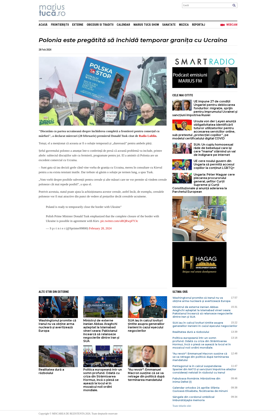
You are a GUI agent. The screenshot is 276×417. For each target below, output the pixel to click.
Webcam (231, 24)
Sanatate (169, 24)
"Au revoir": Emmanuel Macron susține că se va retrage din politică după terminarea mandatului (146, 375)
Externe (77, 24)
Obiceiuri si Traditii (100, 24)
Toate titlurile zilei (181, 406)
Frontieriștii (60, 24)
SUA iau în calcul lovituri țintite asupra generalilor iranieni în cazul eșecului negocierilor (146, 325)
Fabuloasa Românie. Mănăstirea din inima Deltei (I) (196, 380)
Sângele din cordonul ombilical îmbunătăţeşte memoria (193, 398)
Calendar (123, 24)
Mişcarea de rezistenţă (72, 10)
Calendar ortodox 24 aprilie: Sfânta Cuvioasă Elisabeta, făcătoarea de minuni (200, 389)
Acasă (43, 24)
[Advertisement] (100, 259)
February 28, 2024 (100, 228)
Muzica (184, 24)
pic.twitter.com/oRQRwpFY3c (119, 221)
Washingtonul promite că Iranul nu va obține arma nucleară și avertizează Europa (57, 325)
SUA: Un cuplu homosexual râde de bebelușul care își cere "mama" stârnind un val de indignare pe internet (215, 150)
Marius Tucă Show (146, 24)
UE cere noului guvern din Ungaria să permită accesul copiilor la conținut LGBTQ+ (214, 164)
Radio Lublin (147, 136)
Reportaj (198, 24)
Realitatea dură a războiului (51, 371)
